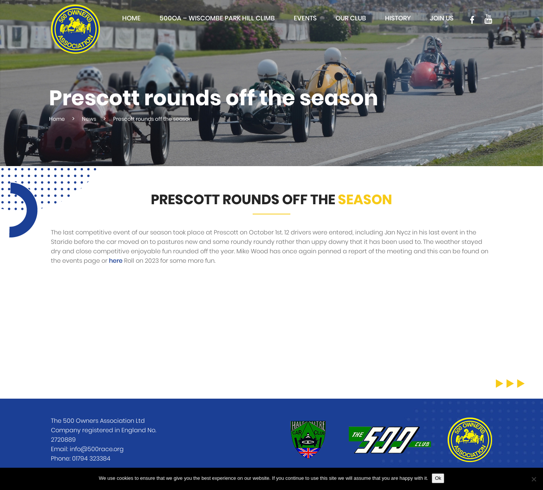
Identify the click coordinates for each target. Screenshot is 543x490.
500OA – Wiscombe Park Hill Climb (217, 18)
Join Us (442, 18)
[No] (533, 479)
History (398, 18)
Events (305, 18)
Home (131, 18)
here (116, 261)
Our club (351, 18)
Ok (438, 478)
